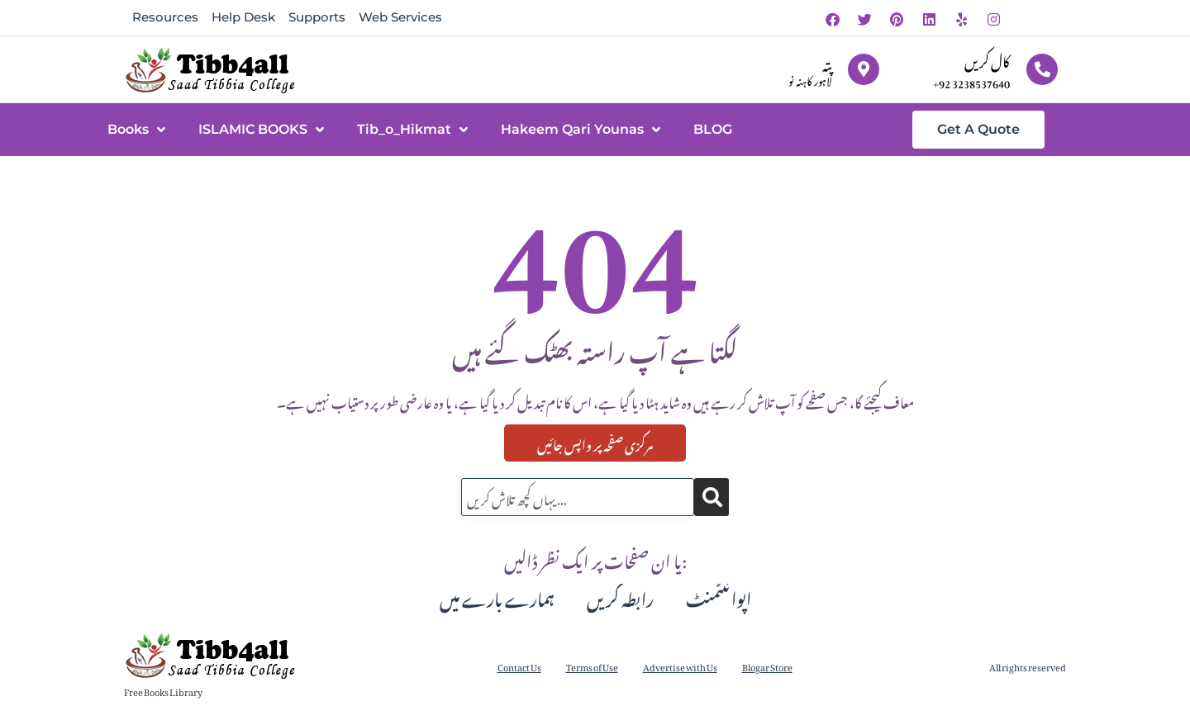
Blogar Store (767, 666)
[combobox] (577, 497)
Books (136, 130)
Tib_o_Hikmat (412, 130)
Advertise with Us (680, 666)
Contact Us (519, 666)
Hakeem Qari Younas (580, 130)
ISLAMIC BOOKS (261, 130)
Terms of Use (592, 666)
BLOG (712, 129)
